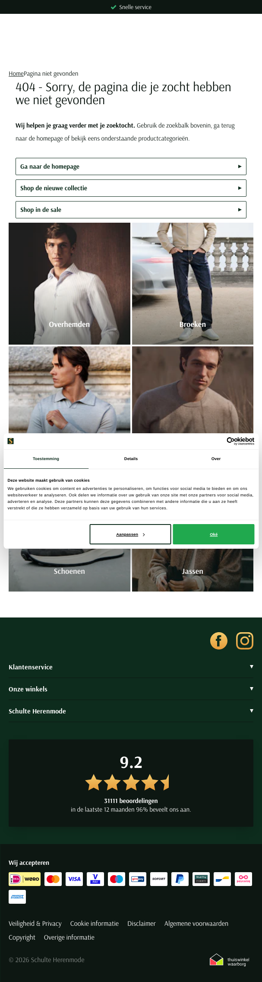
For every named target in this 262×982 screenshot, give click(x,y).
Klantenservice (131, 666)
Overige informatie (69, 937)
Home (16, 73)
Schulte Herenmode (131, 711)
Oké (214, 534)
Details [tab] (131, 459)
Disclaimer (141, 923)
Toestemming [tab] (46, 459)
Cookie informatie (94, 923)
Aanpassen (130, 534)
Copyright (22, 937)
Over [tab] (216, 459)
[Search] (131, 52)
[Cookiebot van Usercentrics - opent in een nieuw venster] (217, 441)
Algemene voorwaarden (196, 923)
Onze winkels (131, 689)
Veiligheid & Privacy (35, 923)
